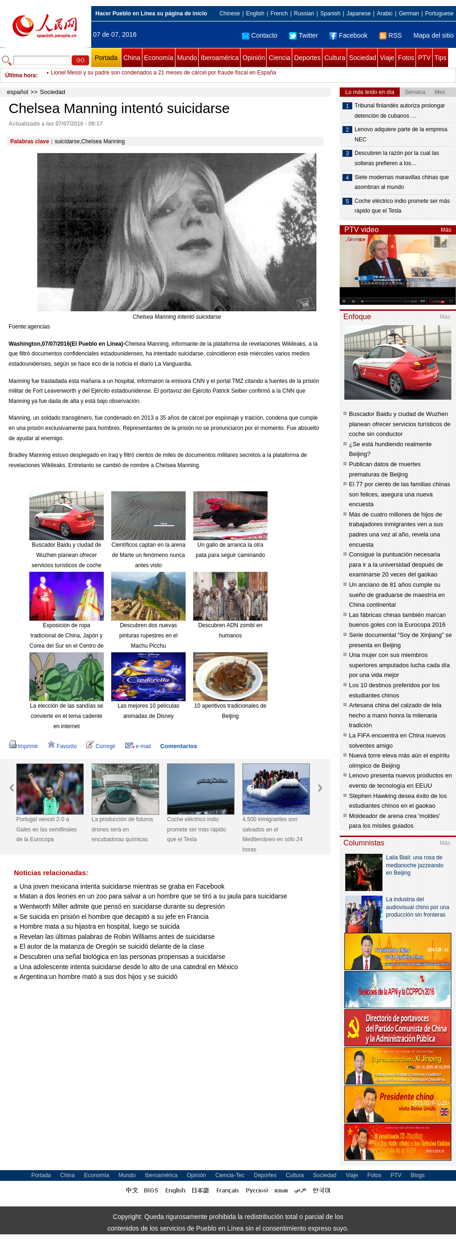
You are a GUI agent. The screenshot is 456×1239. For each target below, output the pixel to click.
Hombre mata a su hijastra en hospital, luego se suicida (100, 926)
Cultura (334, 57)
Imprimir (23, 746)
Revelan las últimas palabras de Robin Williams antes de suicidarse (117, 936)
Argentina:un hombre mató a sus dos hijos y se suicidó (98, 976)
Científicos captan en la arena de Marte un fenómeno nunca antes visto (149, 555)
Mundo (187, 57)
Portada (105, 57)
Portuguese (439, 13)
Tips (441, 57)
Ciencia (279, 57)
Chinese (230, 13)
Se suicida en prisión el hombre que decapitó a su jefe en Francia (114, 916)
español (17, 91)
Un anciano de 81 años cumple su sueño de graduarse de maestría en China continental (397, 594)
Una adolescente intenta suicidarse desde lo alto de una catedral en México (129, 967)
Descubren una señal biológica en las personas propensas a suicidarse (122, 956)
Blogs (418, 1175)
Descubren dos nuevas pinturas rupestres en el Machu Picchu (148, 635)
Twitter (303, 35)
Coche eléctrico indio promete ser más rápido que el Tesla (196, 829)
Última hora (20, 75)
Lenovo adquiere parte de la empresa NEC (401, 134)
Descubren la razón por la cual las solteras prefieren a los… (397, 158)
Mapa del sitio (434, 35)
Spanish (330, 13)
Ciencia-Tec (230, 1175)
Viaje (387, 57)
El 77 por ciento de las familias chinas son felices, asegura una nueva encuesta (399, 494)
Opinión (253, 57)
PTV (424, 57)
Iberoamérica (220, 57)
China (132, 57)
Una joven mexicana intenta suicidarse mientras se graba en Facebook (122, 886)
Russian (304, 13)
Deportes (307, 57)
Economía (159, 57)
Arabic (385, 13)
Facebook (348, 35)
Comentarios (178, 746)
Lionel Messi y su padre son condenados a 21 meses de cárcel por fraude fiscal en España (163, 75)
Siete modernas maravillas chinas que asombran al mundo (402, 182)
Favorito (62, 746)
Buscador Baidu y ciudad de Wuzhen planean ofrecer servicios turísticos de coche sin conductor (399, 423)
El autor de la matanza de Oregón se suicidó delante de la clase (112, 946)
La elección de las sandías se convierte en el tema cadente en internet (66, 716)
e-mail (138, 746)
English (255, 13)
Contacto (259, 35)
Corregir (100, 746)
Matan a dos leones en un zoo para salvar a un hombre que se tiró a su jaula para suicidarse (153, 896)
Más (446, 230)
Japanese (359, 13)
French (279, 13)
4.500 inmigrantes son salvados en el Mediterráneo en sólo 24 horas (272, 834)
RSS (390, 35)
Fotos (406, 57)
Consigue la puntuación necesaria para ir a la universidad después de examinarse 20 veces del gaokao (396, 564)
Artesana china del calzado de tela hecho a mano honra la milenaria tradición (395, 715)
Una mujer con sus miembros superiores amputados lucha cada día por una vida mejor (399, 664)
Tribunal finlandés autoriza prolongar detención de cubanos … (400, 110)
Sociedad (362, 57)
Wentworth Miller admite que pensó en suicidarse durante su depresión (122, 906)
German (409, 13)
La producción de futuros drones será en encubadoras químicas (122, 829)
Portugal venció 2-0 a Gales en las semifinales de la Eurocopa (46, 829)
